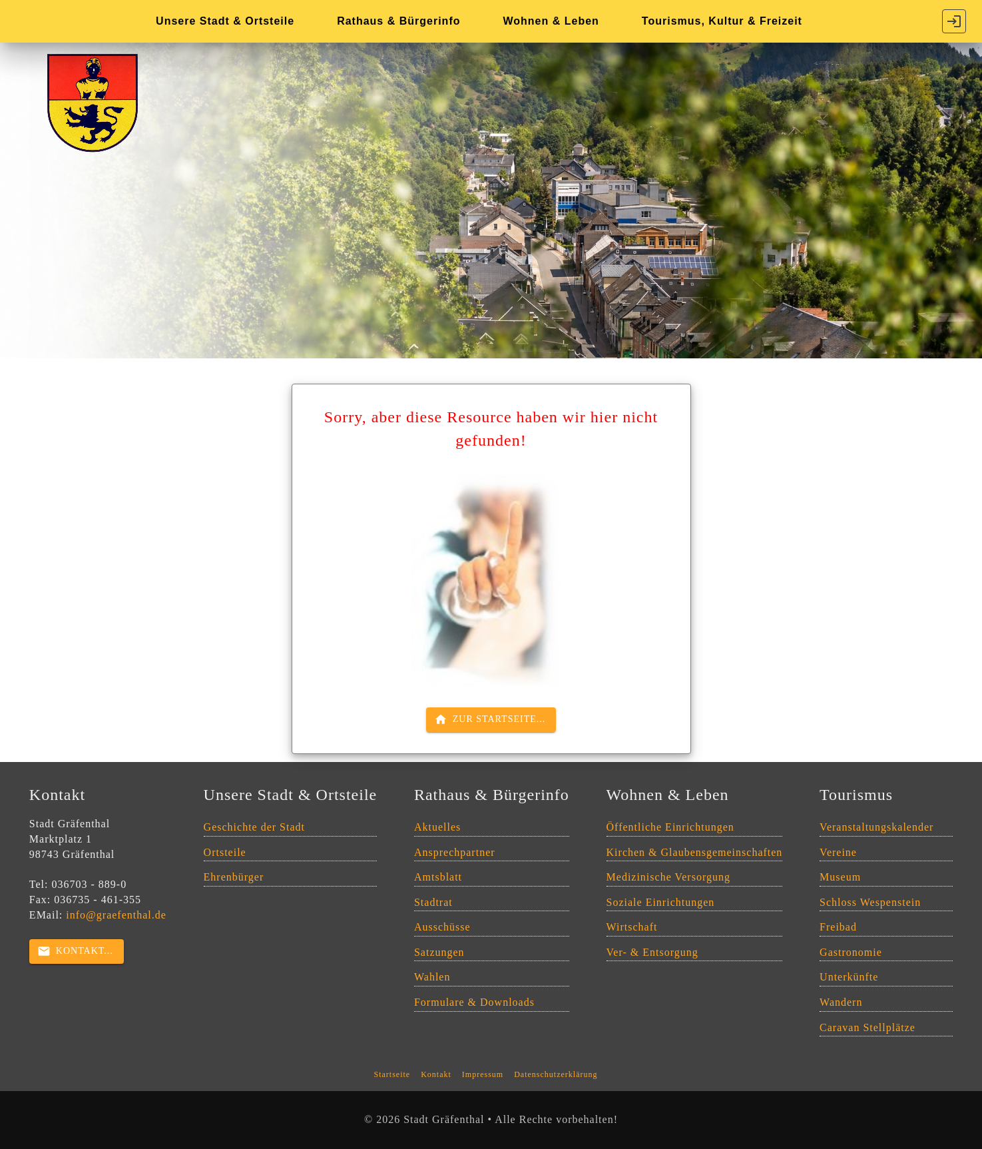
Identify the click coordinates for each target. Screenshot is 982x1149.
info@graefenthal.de (116, 915)
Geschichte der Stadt (254, 827)
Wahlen (432, 976)
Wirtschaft (632, 927)
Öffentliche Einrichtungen (670, 827)
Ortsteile (225, 852)
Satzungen (439, 952)
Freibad (838, 927)
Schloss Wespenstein (870, 902)
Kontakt (436, 1074)
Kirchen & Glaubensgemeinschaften (695, 852)
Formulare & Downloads (474, 1002)
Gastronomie (851, 952)
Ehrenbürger (234, 877)
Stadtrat (433, 902)
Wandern (841, 1002)
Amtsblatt (438, 877)
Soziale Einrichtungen (661, 902)
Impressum (482, 1074)
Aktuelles (437, 827)
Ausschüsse (442, 927)
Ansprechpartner (454, 852)
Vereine (838, 852)
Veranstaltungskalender (876, 827)
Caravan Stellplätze (867, 1027)
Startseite (392, 1074)
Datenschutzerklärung (555, 1074)
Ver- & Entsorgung (652, 952)
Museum (840, 877)
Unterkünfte (849, 976)
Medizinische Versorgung (668, 877)
